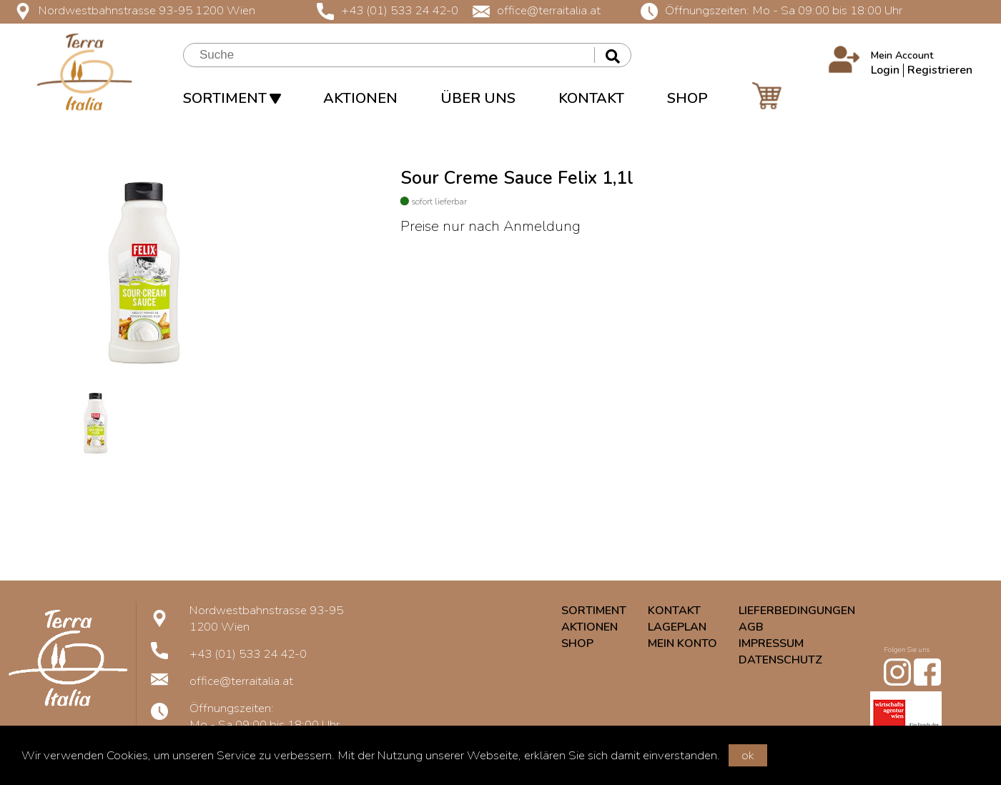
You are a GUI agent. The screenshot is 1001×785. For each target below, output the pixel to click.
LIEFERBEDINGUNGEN (797, 610)
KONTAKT (591, 98)
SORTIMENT (231, 98)
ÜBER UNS (478, 98)
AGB (751, 627)
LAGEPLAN (677, 627)
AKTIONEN (360, 98)
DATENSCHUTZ (780, 660)
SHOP (687, 98)
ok (748, 755)
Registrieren (939, 70)
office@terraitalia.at (537, 10)
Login (885, 70)
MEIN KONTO (682, 643)
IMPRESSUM (771, 643)
